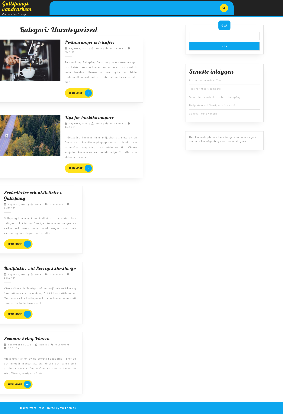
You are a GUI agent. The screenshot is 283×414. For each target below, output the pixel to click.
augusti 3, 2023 (60, 123)
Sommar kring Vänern (203, 113)
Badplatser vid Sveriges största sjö (212, 105)
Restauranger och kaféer (72, 42)
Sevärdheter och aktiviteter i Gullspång (215, 97)
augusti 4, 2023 (60, 48)
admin (13, 344)
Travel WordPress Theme (37, 408)
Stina (81, 48)
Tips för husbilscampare (72, 117)
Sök (224, 25)
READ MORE (63, 93)
